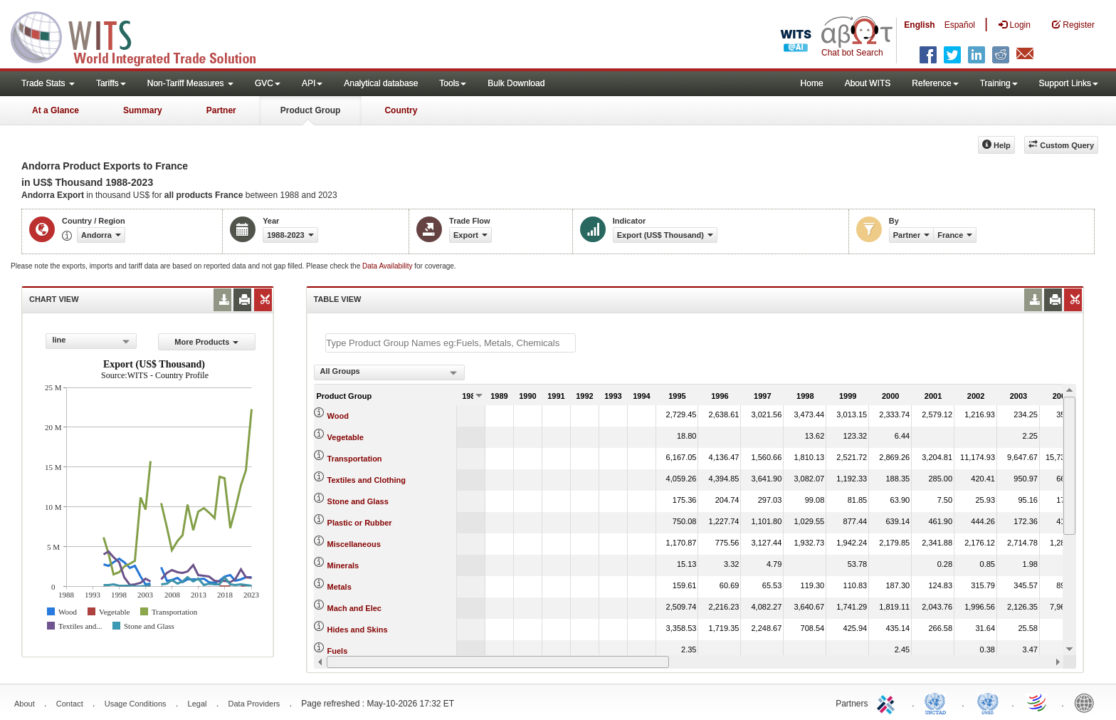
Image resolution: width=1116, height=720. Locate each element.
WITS (142, 35)
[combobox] (91, 341)
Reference (935, 83)
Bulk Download (516, 83)
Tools (452, 83)
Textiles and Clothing (366, 480)
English (919, 25)
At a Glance (55, 110)
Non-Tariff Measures (190, 83)
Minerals (343, 565)
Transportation (354, 458)
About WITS (868, 83)
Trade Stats (48, 83)
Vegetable (345, 437)
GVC (267, 83)
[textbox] (450, 343)
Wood (338, 416)
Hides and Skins (357, 629)
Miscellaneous (354, 544)
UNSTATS (988, 702)
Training (999, 83)
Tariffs (111, 83)
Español (959, 25)
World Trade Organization (1037, 702)
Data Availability (388, 266)
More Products (206, 342)
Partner (221, 110)
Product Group (310, 110)
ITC (888, 702)
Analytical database (381, 83)
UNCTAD (938, 702)
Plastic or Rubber (359, 522)
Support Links (1068, 83)
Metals (339, 587)
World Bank (1087, 702)
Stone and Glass (358, 501)
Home (812, 83)
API (312, 83)
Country (400, 110)
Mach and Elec (354, 608)
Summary (142, 110)
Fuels (337, 651)
